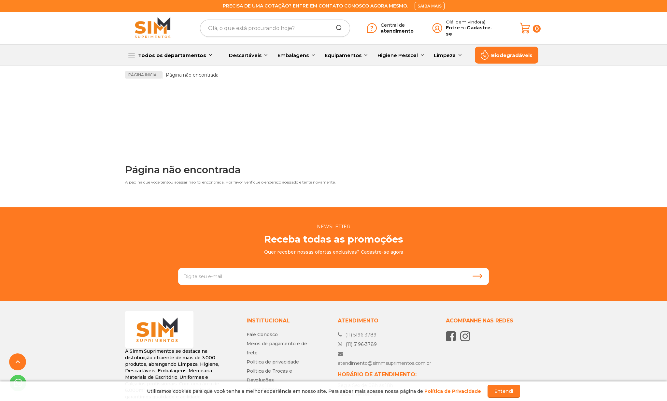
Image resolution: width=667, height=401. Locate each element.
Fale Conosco (262, 299)
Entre (453, 28)
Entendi (503, 391)
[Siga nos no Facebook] (452, 300)
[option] (177, 105)
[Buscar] (337, 28)
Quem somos (262, 353)
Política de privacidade (273, 326)
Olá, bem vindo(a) (466, 21)
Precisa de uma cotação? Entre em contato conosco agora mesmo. (315, 6)
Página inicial (143, 74)
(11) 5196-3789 (357, 299)
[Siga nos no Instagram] (467, 300)
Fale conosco (365, 375)
